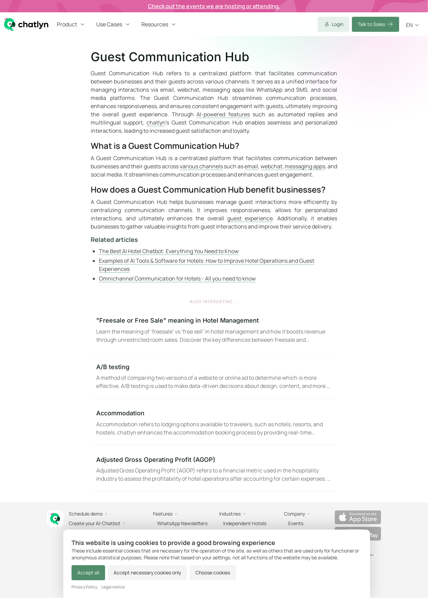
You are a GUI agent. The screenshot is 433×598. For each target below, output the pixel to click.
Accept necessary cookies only (147, 572)
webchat (271, 166)
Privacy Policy (84, 587)
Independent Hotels (244, 523)
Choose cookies (212, 572)
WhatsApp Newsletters (182, 523)
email (251, 166)
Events (295, 523)
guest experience (250, 218)
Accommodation (120, 413)
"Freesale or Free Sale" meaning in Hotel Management (177, 320)
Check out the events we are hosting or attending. (214, 6)
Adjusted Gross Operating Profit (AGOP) (155, 459)
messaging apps (305, 166)
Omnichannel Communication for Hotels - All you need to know (177, 278)
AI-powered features (223, 114)
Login (333, 24)
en (413, 25)
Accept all (88, 572)
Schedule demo (88, 513)
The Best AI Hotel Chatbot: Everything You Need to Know (169, 251)
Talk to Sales (375, 24)
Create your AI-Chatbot (97, 523)
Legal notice (113, 587)
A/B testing (112, 366)
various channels (201, 166)
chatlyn (156, 122)
